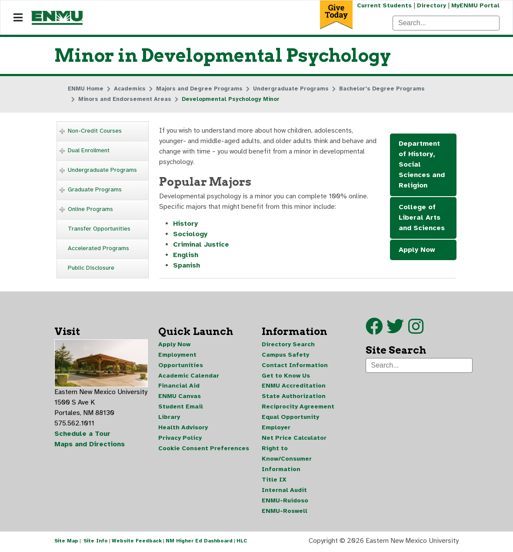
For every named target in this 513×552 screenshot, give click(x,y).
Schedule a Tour (82, 434)
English (185, 255)
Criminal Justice (201, 245)
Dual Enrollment (89, 150)
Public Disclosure (91, 267)
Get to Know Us (286, 376)
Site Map (66, 542)
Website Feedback (137, 542)
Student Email (180, 407)
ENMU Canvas (179, 397)
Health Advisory (183, 428)
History (185, 224)
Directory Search (288, 344)
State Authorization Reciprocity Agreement (298, 402)
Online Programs (90, 209)
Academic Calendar (188, 376)
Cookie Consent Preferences (203, 449)
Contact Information (295, 365)
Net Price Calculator (294, 438)
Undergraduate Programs (102, 170)
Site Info (95, 542)
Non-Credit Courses (95, 130)
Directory (431, 5)
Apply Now (417, 250)
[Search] (446, 23)
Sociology (190, 235)
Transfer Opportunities (99, 228)
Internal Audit (284, 491)
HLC (242, 542)
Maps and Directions (90, 445)
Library (169, 418)
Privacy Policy (180, 438)
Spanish (186, 266)
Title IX (274, 480)
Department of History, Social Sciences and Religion (422, 165)
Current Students (384, 5)
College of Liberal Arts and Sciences (422, 218)
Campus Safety (285, 355)
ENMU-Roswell (284, 511)
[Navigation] (18, 17)
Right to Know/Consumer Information (287, 459)
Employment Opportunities (180, 360)
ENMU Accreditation (294, 386)
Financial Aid (179, 386)
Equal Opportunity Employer (290, 423)
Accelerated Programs (98, 248)
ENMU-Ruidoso (285, 501)
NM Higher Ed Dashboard (199, 542)
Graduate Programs (95, 189)
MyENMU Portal (475, 5)
